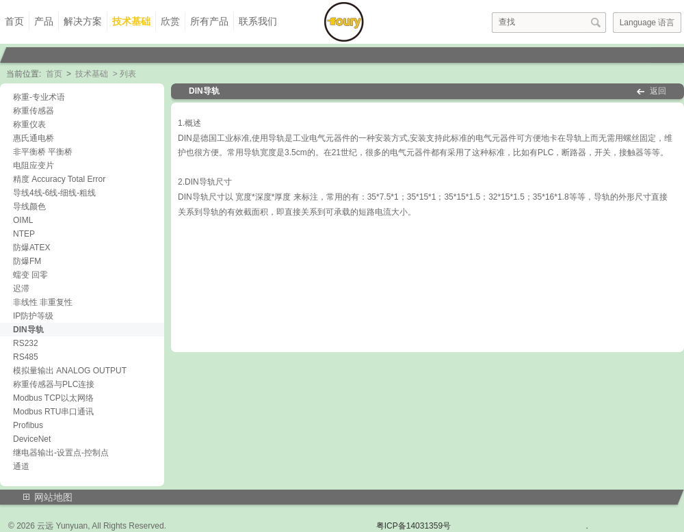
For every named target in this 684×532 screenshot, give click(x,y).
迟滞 (21, 288)
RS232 (25, 343)
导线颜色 (29, 206)
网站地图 (53, 497)
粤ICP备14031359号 (413, 526)
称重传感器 (33, 111)
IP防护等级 (33, 316)
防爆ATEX (31, 247)
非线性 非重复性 (43, 302)
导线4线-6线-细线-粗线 (54, 193)
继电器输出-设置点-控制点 (61, 452)
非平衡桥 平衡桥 (43, 152)
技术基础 (131, 21)
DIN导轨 (28, 329)
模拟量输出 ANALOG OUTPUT (70, 370)
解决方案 (83, 21)
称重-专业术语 (39, 97)
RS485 (25, 357)
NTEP (24, 234)
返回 (658, 91)
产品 (43, 21)
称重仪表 (29, 124)
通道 (21, 466)
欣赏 (170, 21)
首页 (14, 21)
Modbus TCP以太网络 (53, 398)
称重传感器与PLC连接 (53, 384)
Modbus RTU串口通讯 (53, 411)
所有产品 (209, 21)
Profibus (28, 425)
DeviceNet (32, 439)
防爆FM (27, 261)
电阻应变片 (33, 165)
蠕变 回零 (30, 275)
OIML (23, 220)
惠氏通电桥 (33, 138)
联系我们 (258, 21)
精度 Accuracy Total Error (59, 179)
